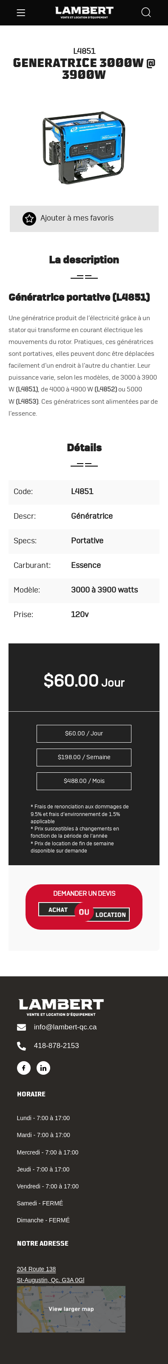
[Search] (146, 13)
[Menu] (21, 12)
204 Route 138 (36, 1269)
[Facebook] (24, 1068)
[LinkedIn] (43, 1068)
